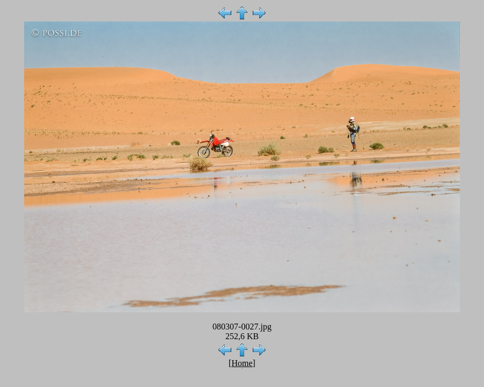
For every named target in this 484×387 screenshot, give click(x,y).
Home (241, 363)
